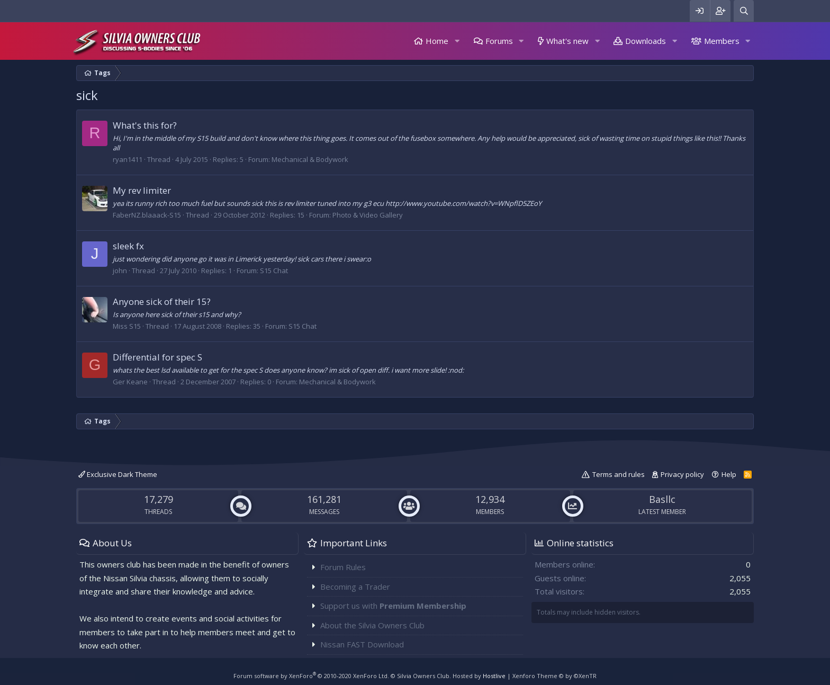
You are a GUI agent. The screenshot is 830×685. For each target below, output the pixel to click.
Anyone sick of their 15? (162, 301)
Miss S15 (127, 326)
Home (437, 40)
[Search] (744, 11)
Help (728, 474)
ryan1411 (127, 159)
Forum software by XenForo (311, 676)
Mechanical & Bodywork (310, 159)
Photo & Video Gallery (367, 215)
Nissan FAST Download (362, 644)
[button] (457, 41)
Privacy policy (682, 474)
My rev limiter (142, 190)
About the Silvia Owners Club (372, 625)
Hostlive (494, 676)
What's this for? (145, 125)
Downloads (645, 40)
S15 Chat (274, 270)
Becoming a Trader (355, 586)
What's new (567, 40)
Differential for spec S (157, 357)
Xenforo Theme (554, 676)
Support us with (393, 605)
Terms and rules (618, 474)
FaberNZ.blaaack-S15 (147, 215)
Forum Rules (343, 567)
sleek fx (128, 246)
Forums (499, 40)
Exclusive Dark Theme (117, 474)
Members (721, 40)
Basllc (662, 499)
